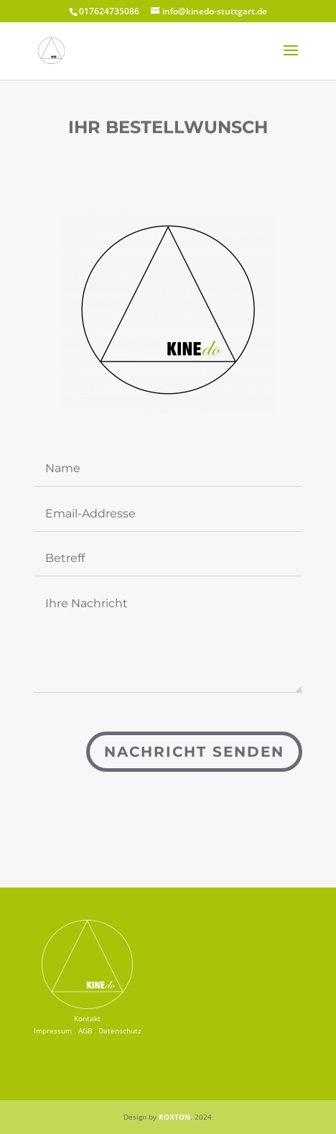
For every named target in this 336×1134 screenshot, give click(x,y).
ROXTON (174, 1117)
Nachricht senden (194, 751)
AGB (85, 1030)
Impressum (53, 1030)
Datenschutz (119, 1030)
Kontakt (87, 1018)
